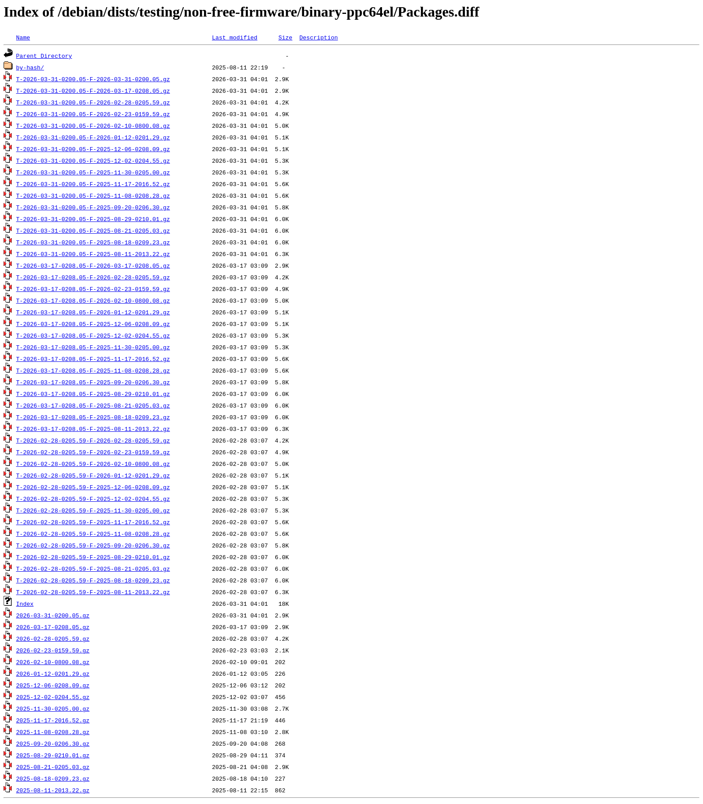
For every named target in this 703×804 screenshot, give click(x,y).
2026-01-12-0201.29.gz (53, 673)
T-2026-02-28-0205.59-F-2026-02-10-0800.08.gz (93, 464)
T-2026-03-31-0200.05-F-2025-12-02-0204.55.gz (93, 160)
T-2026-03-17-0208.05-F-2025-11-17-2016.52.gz (93, 359)
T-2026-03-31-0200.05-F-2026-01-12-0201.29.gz (93, 137)
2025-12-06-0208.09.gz (53, 685)
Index (25, 604)
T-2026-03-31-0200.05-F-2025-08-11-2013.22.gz (93, 254)
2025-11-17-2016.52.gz (53, 720)
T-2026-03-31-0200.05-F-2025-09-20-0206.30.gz (93, 207)
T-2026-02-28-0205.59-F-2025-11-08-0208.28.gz (93, 534)
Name (23, 37)
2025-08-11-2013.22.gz (53, 790)
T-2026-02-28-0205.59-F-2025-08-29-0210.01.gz (93, 557)
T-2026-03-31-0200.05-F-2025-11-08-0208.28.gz (93, 195)
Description (318, 37)
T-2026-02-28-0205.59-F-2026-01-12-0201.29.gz (93, 475)
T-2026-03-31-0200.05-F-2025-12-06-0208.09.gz (93, 149)
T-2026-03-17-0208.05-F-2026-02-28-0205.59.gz (93, 277)
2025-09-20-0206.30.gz (53, 743)
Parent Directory (44, 56)
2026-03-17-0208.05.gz (53, 627)
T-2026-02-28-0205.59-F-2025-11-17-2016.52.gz (93, 522)
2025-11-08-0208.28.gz (53, 732)
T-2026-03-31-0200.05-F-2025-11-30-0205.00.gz (93, 172)
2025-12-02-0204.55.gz (53, 697)
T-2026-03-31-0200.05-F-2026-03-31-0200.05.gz (93, 79)
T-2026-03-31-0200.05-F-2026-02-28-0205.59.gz (93, 102)
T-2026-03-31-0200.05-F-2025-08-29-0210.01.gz (93, 219)
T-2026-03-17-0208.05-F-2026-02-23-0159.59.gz (93, 289)
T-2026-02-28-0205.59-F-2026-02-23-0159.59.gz (93, 452)
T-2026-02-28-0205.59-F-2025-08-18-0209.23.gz (93, 580)
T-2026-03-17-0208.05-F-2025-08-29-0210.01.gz (93, 394)
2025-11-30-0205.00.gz (53, 708)
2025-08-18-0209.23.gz (53, 778)
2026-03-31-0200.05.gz (53, 615)
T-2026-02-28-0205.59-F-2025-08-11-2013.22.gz (93, 592)
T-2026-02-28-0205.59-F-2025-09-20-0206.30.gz (93, 545)
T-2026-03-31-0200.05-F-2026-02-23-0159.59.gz (93, 114)
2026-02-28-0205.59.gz (53, 639)
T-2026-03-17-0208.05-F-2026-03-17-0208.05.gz (93, 265)
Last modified (234, 37)
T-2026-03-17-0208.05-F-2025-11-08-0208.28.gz (93, 370)
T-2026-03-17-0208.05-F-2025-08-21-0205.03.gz (93, 405)
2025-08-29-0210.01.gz (53, 755)
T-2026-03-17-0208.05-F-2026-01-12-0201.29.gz (93, 312)
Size (285, 37)
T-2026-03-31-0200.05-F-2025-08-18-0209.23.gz (93, 242)
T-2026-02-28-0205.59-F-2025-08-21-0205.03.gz (93, 569)
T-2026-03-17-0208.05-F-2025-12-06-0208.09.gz (93, 324)
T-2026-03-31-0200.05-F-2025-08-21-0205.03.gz (93, 230)
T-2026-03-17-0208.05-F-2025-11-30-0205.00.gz (93, 347)
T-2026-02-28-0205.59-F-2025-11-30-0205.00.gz (93, 510)
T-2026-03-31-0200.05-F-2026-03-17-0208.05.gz (93, 91)
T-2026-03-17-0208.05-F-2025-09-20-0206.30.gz (93, 382)
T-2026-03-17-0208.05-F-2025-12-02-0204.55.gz (93, 335)
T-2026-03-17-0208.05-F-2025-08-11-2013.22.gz (93, 429)
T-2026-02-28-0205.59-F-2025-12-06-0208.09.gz (93, 487)
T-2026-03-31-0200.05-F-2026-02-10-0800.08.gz (93, 126)
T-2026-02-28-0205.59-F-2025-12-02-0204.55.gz (93, 499)
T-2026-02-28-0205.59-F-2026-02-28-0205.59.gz (93, 440)
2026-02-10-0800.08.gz (53, 662)
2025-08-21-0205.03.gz (53, 767)
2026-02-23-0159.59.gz (53, 650)
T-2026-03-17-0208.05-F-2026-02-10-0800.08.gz (93, 300)
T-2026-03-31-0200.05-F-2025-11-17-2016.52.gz (93, 184)
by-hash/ (30, 67)
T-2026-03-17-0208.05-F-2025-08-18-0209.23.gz (93, 417)
